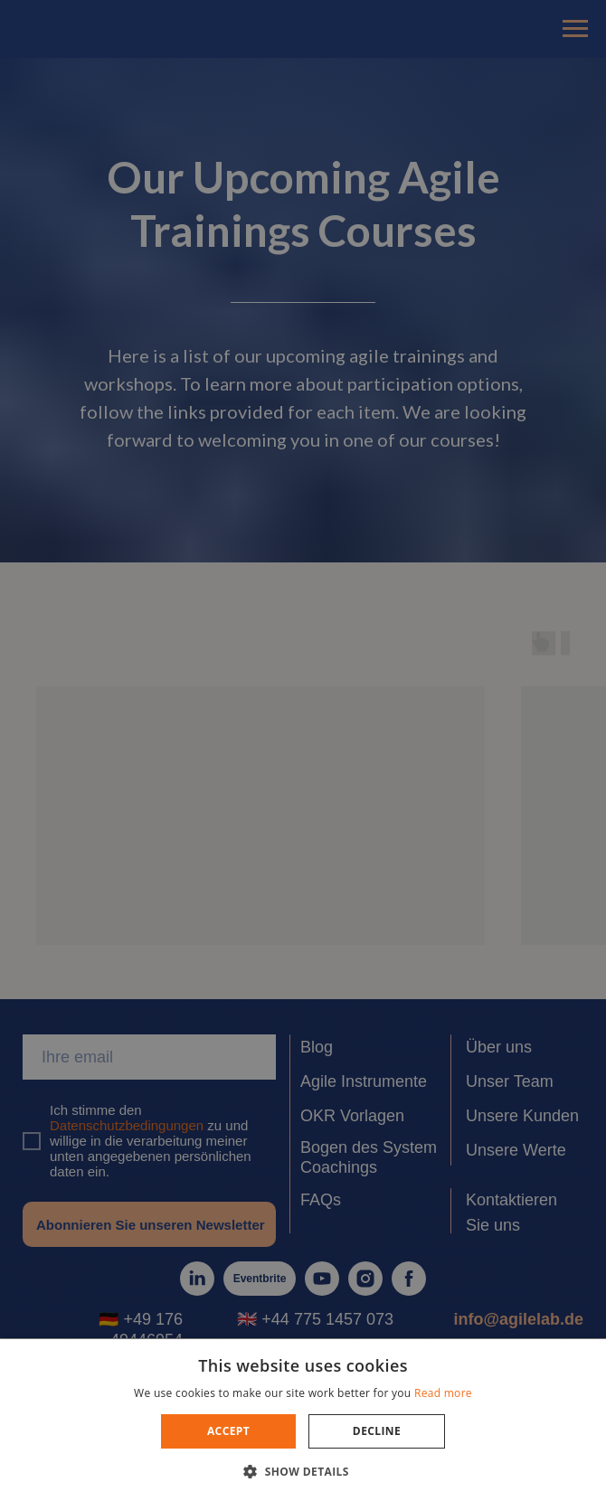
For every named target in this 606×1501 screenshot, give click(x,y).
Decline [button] (377, 1431)
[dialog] (303, 750)
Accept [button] (228, 1431)
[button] (303, 1470)
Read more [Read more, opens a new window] (443, 1393)
